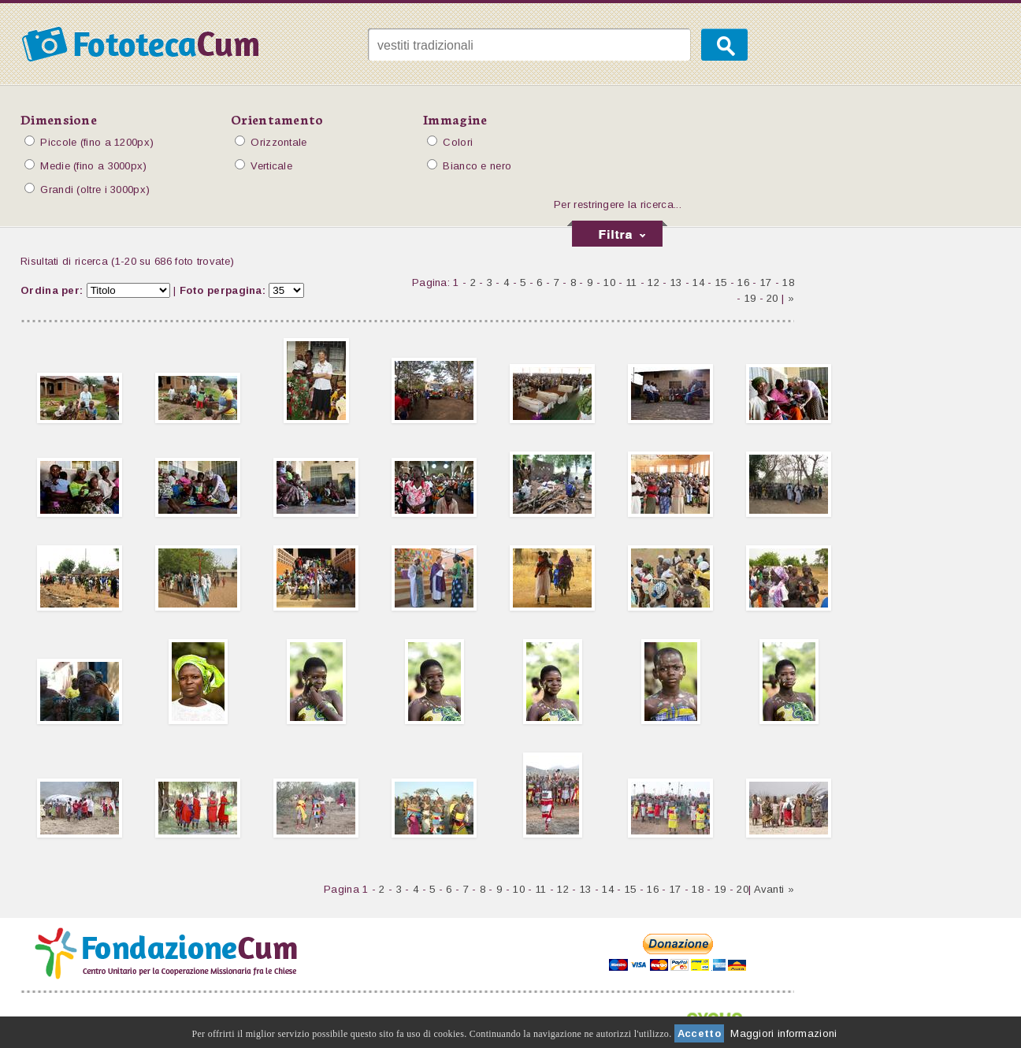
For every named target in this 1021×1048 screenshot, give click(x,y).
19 (750, 298)
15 (721, 282)
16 (743, 282)
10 (609, 282)
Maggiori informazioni (783, 1033)
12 (653, 282)
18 (788, 282)
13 (676, 282)
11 (631, 282)
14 (698, 282)
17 (766, 282)
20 (772, 298)
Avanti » (774, 889)
